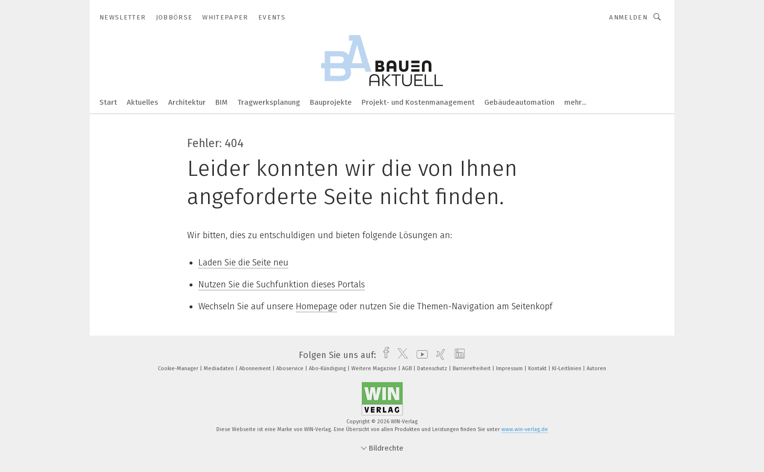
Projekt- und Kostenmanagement (418, 102)
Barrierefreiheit (472, 368)
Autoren (596, 368)
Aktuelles (142, 102)
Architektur (187, 102)
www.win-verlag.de (524, 429)
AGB (407, 368)
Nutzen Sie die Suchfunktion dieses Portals (281, 284)
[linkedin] (457, 355)
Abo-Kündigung (328, 368)
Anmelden (628, 17)
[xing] (438, 355)
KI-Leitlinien (567, 368)
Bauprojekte (331, 102)
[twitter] (400, 355)
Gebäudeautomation (519, 102)
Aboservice (290, 368)
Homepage (316, 306)
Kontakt (538, 368)
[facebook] (384, 355)
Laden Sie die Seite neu (243, 262)
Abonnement (255, 368)
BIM (221, 102)
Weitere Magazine (374, 368)
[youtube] (420, 355)
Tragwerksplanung (268, 102)
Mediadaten (219, 368)
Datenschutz (433, 368)
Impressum (510, 368)
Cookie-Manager (179, 368)
